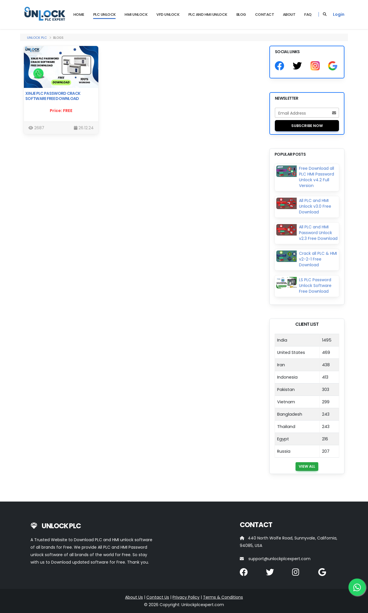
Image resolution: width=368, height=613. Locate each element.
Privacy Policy (186, 597)
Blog (241, 14)
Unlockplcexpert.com (202, 605)
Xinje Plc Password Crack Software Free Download (52, 95)
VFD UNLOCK (167, 14)
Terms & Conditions (223, 597)
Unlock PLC (37, 37)
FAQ (308, 14)
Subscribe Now (307, 125)
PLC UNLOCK (104, 14)
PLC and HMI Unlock (207, 14)
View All (307, 466)
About (289, 14)
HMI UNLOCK (135, 14)
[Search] (325, 14)
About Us (134, 597)
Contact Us (157, 597)
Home (78, 14)
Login (338, 14)
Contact (264, 14)
